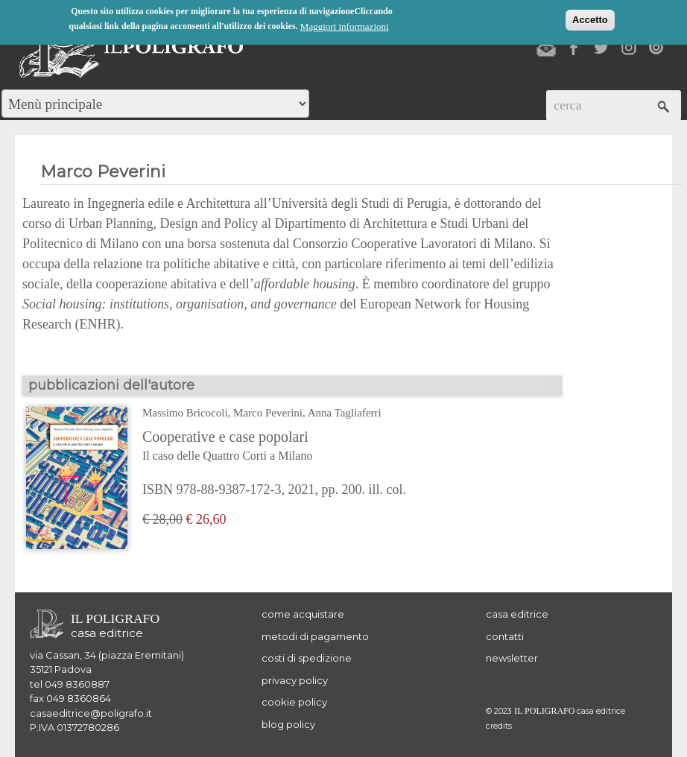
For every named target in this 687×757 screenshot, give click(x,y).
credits (499, 726)
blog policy (288, 724)
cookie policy (294, 702)
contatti (505, 636)
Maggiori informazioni (344, 25)
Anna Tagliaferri (345, 413)
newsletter (512, 658)
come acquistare (303, 614)
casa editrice (517, 614)
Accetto (590, 19)
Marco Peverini (268, 413)
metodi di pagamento (315, 636)
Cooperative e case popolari (274, 447)
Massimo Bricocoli (185, 413)
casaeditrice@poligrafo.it (91, 713)
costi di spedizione (307, 658)
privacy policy (295, 680)
